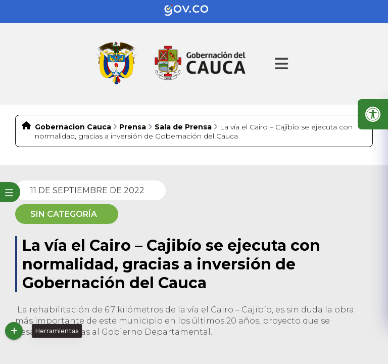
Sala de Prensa (183, 126)
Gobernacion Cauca (73, 126)
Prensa (132, 126)
